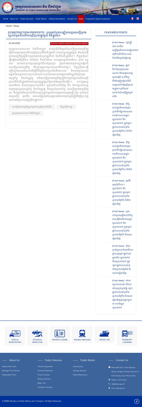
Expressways (78, 367)
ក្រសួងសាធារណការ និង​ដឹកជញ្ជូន (26, 113)
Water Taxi (105, 340)
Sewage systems (79, 371)
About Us (14, 19)
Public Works (41, 19)
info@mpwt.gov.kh (118, 384)
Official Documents (57, 19)
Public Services (26, 19)
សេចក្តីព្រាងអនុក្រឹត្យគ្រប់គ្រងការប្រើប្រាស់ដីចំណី (32, 107)
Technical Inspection (37, 341)
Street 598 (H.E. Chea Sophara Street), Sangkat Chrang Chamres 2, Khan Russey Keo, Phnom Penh (125, 371)
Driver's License (60, 340)
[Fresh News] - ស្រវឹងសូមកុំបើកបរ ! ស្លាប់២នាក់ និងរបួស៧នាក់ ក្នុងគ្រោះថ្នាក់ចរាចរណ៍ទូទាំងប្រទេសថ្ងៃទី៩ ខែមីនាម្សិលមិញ (121, 192)
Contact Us (72, 19)
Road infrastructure (80, 375)
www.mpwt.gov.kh (118, 388)
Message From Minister (11, 371)
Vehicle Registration (15, 341)
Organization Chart (9, 375)
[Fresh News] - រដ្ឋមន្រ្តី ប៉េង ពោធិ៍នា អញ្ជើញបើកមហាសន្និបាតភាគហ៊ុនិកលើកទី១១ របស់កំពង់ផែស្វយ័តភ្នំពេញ (125, 50)
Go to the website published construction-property (69, 43)
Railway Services (82, 340)
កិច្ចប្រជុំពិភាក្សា (66, 107)
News (81, 19)
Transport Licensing (127, 341)
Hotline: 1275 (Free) (118, 380)
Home (5, 19)
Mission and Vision (9, 367)
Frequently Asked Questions (97, 19)
